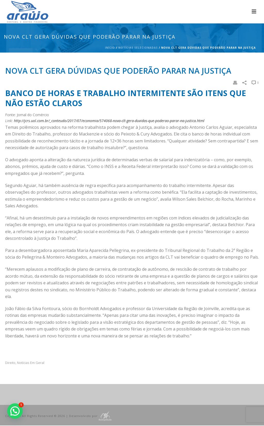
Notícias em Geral (30, 362)
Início (110, 47)
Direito (10, 362)
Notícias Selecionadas (138, 47)
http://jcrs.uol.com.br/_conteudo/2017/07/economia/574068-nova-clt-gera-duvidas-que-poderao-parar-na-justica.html (109, 120)
